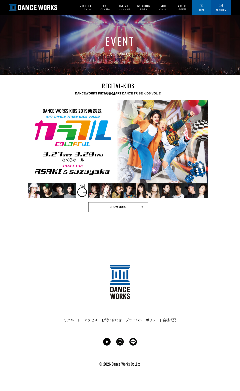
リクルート (72, 320)
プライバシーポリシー (142, 320)
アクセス (91, 320)
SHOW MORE (118, 206)
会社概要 (169, 320)
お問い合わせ (111, 320)
